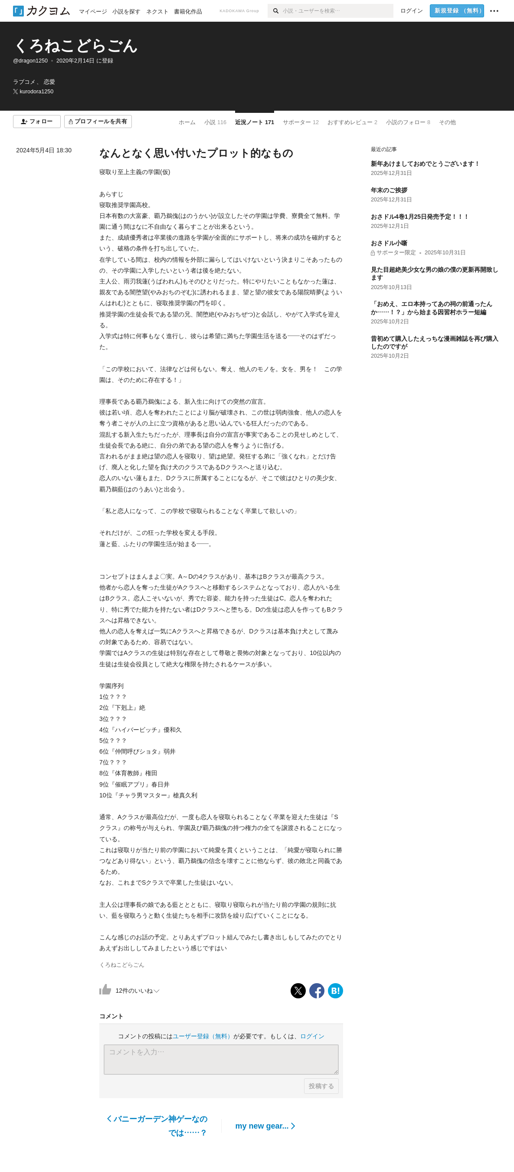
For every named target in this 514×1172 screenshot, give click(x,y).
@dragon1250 (30, 61)
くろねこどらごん (75, 45)
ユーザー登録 (203, 1036)
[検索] (275, 11)
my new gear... (265, 1126)
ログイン (312, 1036)
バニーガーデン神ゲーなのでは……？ (157, 1126)
